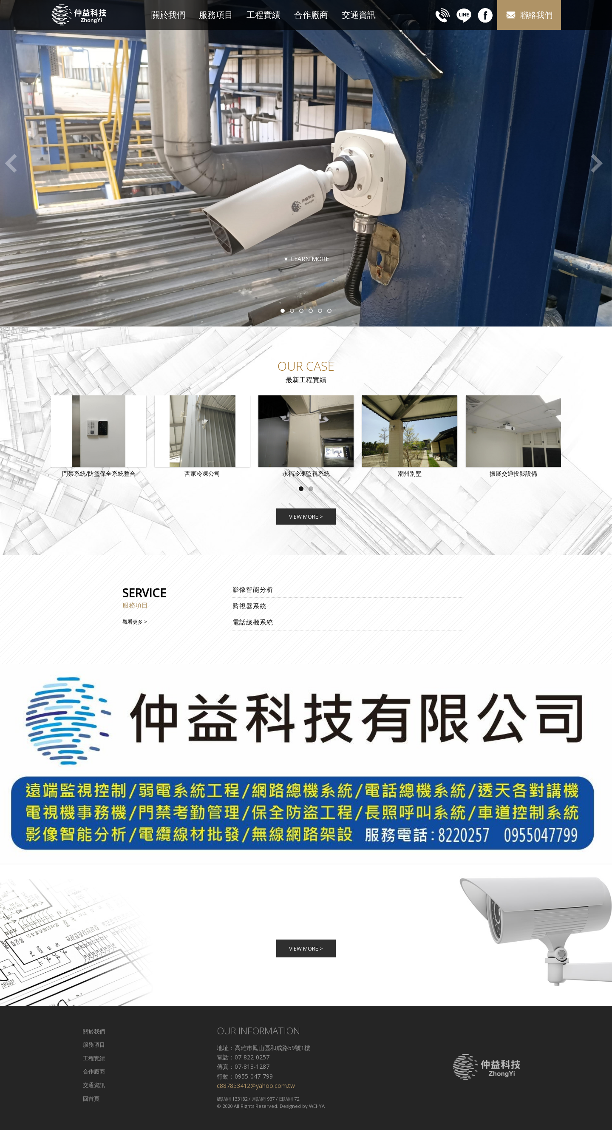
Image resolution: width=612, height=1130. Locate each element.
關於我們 (168, 14)
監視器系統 (249, 606)
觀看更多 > (134, 621)
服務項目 (216, 14)
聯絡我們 (529, 15)
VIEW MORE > (306, 516)
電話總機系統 (252, 622)
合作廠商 (311, 14)
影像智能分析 (252, 589)
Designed (290, 1106)
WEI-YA (317, 1106)
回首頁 (91, 1098)
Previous (10, 163)
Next (597, 163)
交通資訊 (359, 14)
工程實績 (263, 14)
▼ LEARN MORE (306, 259)
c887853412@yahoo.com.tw (256, 1086)
